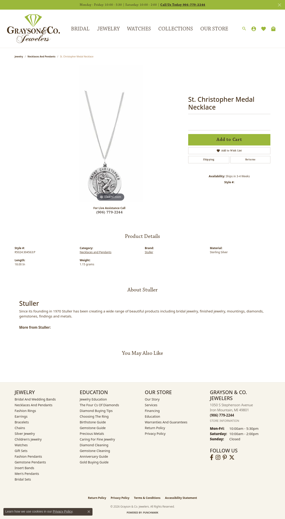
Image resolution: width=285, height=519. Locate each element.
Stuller (149, 252)
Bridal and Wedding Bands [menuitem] (35, 399)
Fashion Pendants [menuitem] (28, 456)
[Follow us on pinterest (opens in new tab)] (225, 457)
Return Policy (155, 428)
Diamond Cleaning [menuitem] (94, 445)
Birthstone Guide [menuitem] (93, 422)
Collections (175, 28)
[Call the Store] (222, 415)
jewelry (19, 56)
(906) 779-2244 (109, 212)
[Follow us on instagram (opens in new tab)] (218, 457)
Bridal (80, 28)
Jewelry (108, 28)
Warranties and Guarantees (166, 422)
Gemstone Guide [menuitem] (93, 428)
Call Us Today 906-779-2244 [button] (182, 5)
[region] (110, 133)
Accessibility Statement (181, 498)
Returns (250, 159)
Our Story (152, 399)
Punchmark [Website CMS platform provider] (150, 512)
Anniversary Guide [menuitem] (94, 456)
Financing (152, 411)
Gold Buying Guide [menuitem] (94, 462)
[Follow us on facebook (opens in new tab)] (211, 457)
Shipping (208, 159)
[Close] (279, 5)
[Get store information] (224, 421)
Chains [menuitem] (20, 428)
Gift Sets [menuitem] (21, 451)
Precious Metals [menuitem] (92, 433)
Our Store (214, 28)
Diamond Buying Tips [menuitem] (96, 411)
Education (152, 416)
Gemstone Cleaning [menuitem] (95, 451)
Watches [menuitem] (21, 445)
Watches (139, 28)
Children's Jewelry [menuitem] (28, 439)
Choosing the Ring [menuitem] (94, 416)
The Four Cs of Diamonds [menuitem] (99, 405)
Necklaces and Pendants (41, 56)
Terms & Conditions (147, 498)
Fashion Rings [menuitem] (25, 411)
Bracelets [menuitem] (22, 422)
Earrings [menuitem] (21, 416)
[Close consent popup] (88, 511)
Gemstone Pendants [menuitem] (30, 462)
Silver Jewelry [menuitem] (25, 433)
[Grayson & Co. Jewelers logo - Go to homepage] (30, 28)
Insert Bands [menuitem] (24, 468)
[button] (244, 28)
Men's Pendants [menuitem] (27, 473)
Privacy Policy (155, 433)
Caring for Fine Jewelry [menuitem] (97, 439)
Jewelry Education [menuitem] (93, 399)
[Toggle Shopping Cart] (273, 28)
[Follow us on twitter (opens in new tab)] (232, 457)
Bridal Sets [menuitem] (23, 479)
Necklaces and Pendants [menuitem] (33, 405)
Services (151, 405)
